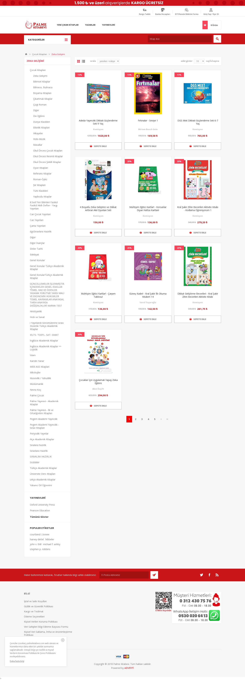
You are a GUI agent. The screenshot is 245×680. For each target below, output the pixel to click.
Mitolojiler (35, 372)
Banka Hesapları (162, 14)
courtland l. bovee (39, 534)
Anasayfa (26, 54)
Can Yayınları (36, 220)
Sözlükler (34, 462)
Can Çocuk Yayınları (40, 214)
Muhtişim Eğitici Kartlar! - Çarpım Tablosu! (98, 295)
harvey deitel (37, 539)
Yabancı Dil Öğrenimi (41, 485)
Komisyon (98, 129)
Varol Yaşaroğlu (148, 302)
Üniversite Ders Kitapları (42, 473)
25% (129, 247)
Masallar (37, 144)
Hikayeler (38, 133)
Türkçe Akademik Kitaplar (43, 468)
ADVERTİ (129, 667)
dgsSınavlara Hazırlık (40, 231)
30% (80, 334)
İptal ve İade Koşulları (35, 601)
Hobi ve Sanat (37, 317)
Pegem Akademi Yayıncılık (43, 418)
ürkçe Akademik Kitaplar (42, 479)
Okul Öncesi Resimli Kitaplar (48, 156)
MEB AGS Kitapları (39, 366)
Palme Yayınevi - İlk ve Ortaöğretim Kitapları (41, 411)
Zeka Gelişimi (40, 75)
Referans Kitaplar (42, 173)
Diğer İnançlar (37, 243)
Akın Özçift (98, 388)
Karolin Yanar (37, 361)
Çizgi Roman (40, 104)
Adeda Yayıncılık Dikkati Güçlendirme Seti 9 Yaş (98, 122)
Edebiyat (34, 254)
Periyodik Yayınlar (39, 433)
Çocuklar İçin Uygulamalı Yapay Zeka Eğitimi (98, 381)
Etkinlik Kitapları (41, 127)
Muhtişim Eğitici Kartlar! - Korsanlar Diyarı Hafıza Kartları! (147, 208)
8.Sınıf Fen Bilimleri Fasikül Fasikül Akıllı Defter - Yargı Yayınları (44, 205)
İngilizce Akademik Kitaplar (44, 340)
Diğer (36, 110)
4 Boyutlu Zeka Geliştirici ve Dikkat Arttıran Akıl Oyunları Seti (98, 208)
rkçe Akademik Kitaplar (42, 439)
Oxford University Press (42, 504)
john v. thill (35, 544)
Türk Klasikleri (40, 190)
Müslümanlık (36, 383)
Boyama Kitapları (42, 93)
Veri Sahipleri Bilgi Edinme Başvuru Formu (46, 626)
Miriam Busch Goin (148, 129)
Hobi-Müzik (39, 139)
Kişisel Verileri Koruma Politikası (41, 621)
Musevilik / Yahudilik (40, 378)
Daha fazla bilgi (17, 661)
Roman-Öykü (40, 179)
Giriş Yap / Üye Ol (211, 14)
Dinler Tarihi (36, 248)
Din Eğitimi (39, 116)
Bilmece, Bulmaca (42, 87)
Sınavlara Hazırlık (39, 450)
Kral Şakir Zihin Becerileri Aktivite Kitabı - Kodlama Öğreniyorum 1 (197, 208)
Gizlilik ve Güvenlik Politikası (38, 606)
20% (129, 161)
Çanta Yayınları (38, 225)
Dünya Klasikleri (41, 121)
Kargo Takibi (144, 14)
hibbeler (49, 539)
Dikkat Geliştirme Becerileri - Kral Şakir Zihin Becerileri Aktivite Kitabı (197, 295)
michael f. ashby (51, 544)
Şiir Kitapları (39, 185)
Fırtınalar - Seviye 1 (148, 120)
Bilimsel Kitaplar (41, 81)
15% (80, 74)
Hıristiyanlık (36, 311)
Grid (78, 61)
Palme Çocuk (37, 395)
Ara (217, 39)
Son (167, 419)
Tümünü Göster (39, 516)
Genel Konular (37, 260)
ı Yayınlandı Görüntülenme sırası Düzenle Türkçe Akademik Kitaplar (47, 326)
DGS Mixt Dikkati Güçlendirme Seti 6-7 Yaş (197, 122)
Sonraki (161, 419)
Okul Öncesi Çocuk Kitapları (47, 150)
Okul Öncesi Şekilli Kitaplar (47, 162)
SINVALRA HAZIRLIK (41, 456)
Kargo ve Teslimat (33, 611)
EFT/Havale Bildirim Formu (186, 14)
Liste (83, 61)
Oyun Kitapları (40, 167)
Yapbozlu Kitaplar (42, 196)
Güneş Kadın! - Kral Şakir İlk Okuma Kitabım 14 (147, 295)
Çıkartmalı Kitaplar (42, 98)
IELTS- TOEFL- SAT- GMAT (44, 334)
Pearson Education (40, 510)
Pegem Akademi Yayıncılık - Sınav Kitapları (44, 426)
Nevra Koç (35, 389)
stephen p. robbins (40, 549)
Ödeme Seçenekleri (34, 616)
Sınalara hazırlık (38, 445)
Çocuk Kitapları (39, 54)
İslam (33, 355)
